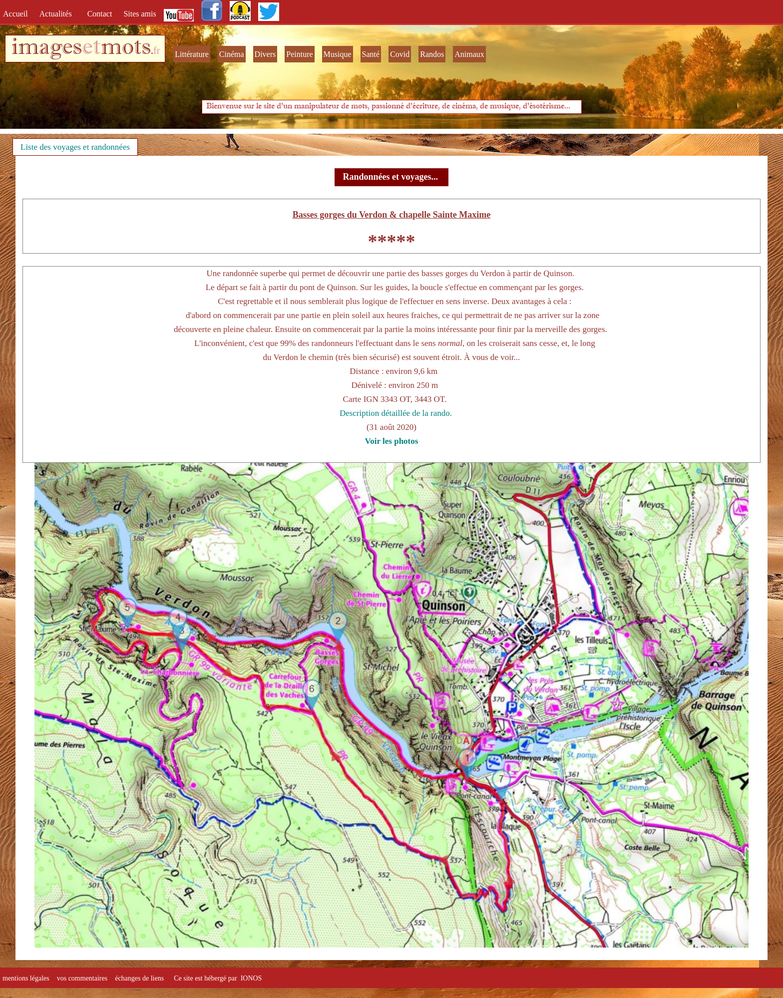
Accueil (17, 13)
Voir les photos (391, 441)
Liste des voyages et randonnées (75, 147)
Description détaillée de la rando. (396, 413)
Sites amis (139, 13)
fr (156, 50)
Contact (100, 13)
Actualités (58, 13)
